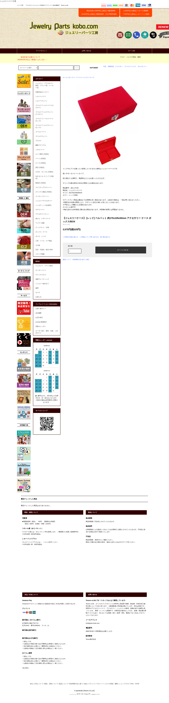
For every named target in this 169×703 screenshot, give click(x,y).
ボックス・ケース (75, 77)
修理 (36, 288)
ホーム (65, 77)
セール (37, 292)
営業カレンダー (40, 326)
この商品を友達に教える (70, 237)
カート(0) (129, 50)
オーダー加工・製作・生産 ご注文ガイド (46, 332)
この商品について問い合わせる (89, 237)
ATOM (137, 684)
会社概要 (38, 313)
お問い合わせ (84, 50)
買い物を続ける (105, 237)
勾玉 (104, 66)
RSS (132, 684)
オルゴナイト (142, 66)
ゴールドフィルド (130, 66)
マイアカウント (39, 50)
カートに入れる (120, 249)
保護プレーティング (42, 279)
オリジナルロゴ (40, 275)
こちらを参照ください (50, 542)
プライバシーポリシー (95, 684)
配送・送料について (51, 684)
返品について (67, 259)
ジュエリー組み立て (42, 283)
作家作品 (111, 66)
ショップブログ (124, 684)
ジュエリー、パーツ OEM (44, 266)
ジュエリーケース (88, 77)
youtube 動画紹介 (41, 322)
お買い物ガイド (40, 308)
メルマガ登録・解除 (133, 57)
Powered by (84, 694)
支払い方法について (36, 684)
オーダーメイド (40, 270)
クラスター (119, 66)
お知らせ (38, 297)
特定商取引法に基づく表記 (81, 259)
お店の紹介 (39, 317)
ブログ (122, 57)
